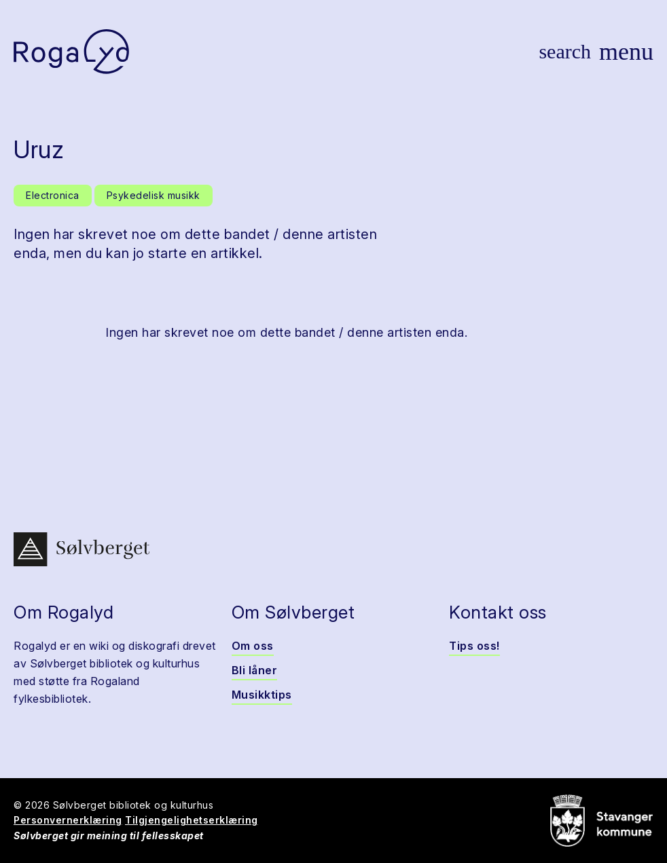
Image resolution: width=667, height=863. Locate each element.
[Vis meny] (626, 51)
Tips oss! (474, 646)
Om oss (253, 646)
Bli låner (255, 670)
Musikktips (262, 694)
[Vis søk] (565, 51)
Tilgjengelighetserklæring (191, 820)
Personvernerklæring (68, 820)
